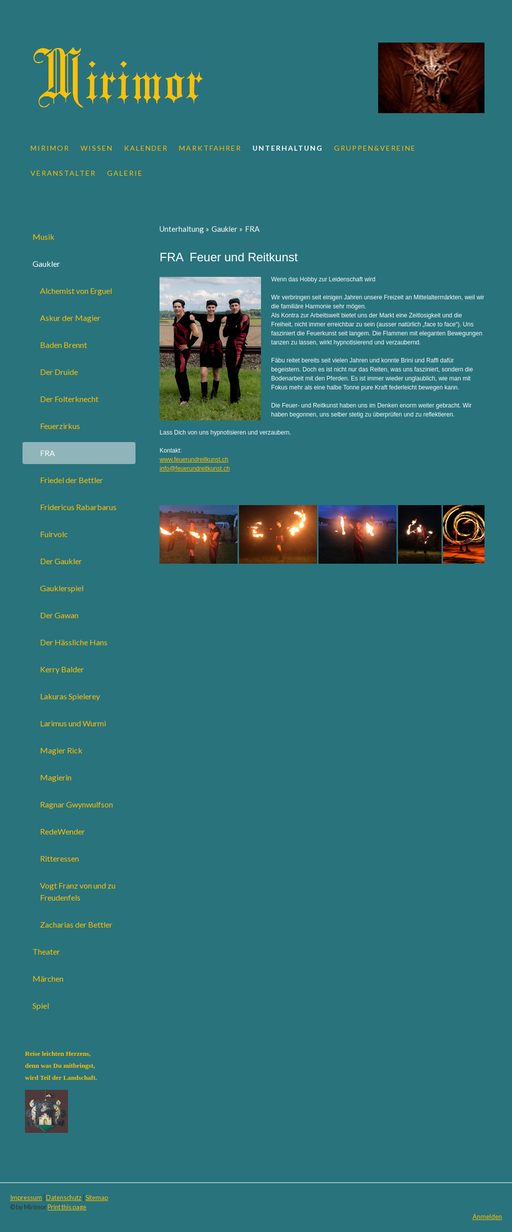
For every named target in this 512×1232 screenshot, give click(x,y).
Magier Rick (61, 750)
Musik (43, 236)
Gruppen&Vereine (375, 148)
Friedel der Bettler (71, 480)
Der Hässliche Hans (74, 642)
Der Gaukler (61, 561)
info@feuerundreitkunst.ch (195, 468)
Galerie (125, 173)
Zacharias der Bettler (76, 924)
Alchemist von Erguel (76, 290)
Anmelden (487, 1216)
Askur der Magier (70, 317)
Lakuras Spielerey (70, 696)
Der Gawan (59, 615)
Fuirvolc (54, 534)
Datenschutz (64, 1197)
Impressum (26, 1197)
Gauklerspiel (62, 588)
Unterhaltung (287, 148)
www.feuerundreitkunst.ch (194, 459)
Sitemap (97, 1197)
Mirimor (50, 148)
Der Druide (59, 371)
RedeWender (62, 831)
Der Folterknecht (69, 398)
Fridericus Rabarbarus (78, 507)
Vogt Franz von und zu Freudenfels (78, 891)
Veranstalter (63, 173)
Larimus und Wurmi (73, 723)
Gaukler (46, 263)
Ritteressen (59, 858)
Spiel (40, 1005)
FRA (47, 453)
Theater (46, 951)
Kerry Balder (62, 669)
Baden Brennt (63, 344)
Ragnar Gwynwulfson (76, 804)
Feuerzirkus (60, 426)
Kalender (146, 148)
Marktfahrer (210, 148)
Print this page (67, 1207)
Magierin (56, 777)
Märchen (48, 978)
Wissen (96, 148)
